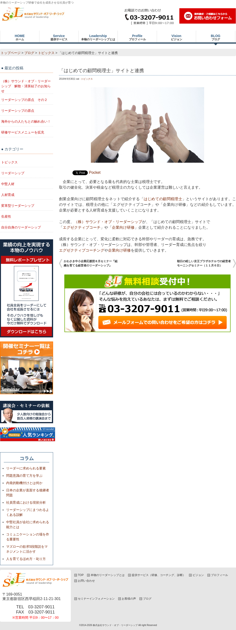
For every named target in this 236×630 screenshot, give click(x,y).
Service (58, 37)
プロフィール (219, 575)
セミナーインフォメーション (96, 598)
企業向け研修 (123, 227)
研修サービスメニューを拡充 (22, 132)
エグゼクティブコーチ (82, 227)
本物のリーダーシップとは (108, 575)
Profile (137, 37)
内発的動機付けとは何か (24, 483)
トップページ (11, 53)
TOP (81, 575)
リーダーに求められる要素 (26, 468)
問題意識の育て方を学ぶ (24, 475)
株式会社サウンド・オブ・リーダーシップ (115, 625)
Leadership (98, 37)
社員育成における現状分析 (26, 502)
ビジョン (198, 575)
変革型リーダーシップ (17, 205)
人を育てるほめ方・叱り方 (26, 559)
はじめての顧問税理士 (163, 199)
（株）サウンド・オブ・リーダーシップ (108, 222)
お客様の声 (129, 598)
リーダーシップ (12, 173)
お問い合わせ (86, 580)
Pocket (95, 172)
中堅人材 (7, 184)
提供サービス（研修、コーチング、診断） (158, 575)
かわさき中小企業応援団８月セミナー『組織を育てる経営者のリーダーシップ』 (91, 263)
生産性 (6, 216)
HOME (19, 37)
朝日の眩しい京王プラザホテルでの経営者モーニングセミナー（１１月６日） (204, 263)
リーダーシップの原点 (17, 110)
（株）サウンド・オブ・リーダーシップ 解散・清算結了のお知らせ (26, 86)
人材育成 (7, 195)
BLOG (215, 37)
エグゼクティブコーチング (81, 250)
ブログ (29, 53)
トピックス (46, 53)
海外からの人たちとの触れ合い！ (26, 121)
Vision (176, 37)
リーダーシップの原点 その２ (24, 100)
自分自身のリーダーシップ (21, 227)
